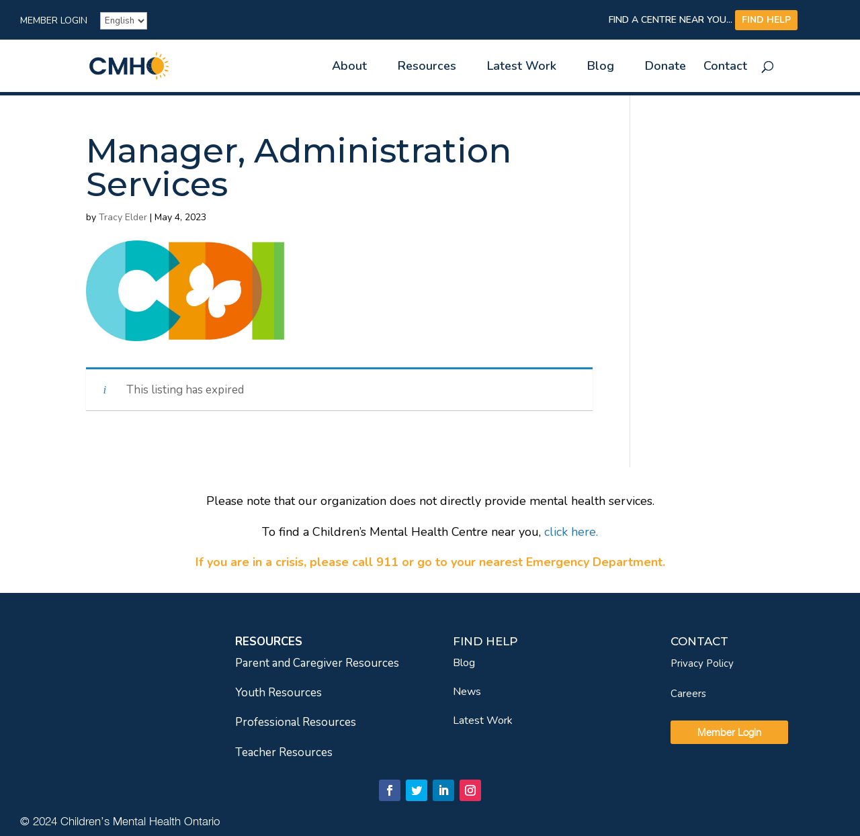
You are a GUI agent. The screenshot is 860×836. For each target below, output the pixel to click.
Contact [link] (725, 67)
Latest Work (483, 720)
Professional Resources (295, 722)
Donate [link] (665, 67)
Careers (688, 693)
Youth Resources (278, 692)
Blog (464, 662)
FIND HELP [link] (766, 19)
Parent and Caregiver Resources (317, 663)
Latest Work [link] (521, 67)
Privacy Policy (702, 663)
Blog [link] (600, 67)
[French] (123, 21)
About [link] (349, 67)
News (467, 691)
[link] (152, 65)
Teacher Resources (284, 752)
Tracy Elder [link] (123, 217)
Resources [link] (427, 67)
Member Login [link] (53, 21)
